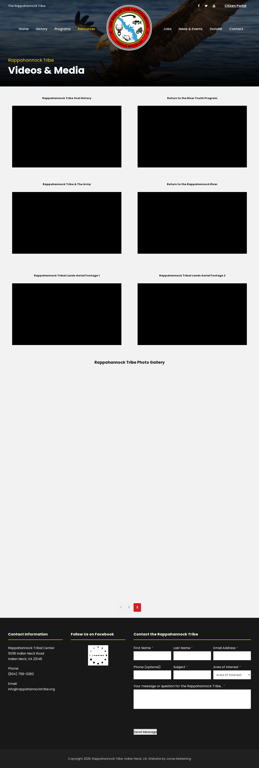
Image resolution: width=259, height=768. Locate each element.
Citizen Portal (235, 6)
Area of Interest (227, 667)
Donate (216, 29)
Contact (236, 29)
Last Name (183, 648)
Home (24, 29)
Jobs (167, 29)
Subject (180, 667)
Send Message (145, 732)
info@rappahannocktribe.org (31, 689)
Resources (86, 29)
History (41, 29)
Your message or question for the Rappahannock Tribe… (179, 686)
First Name (143, 648)
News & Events (191, 29)
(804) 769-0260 (21, 674)
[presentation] (164, 721)
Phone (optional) (147, 667)
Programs (63, 29)
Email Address (225, 648)
